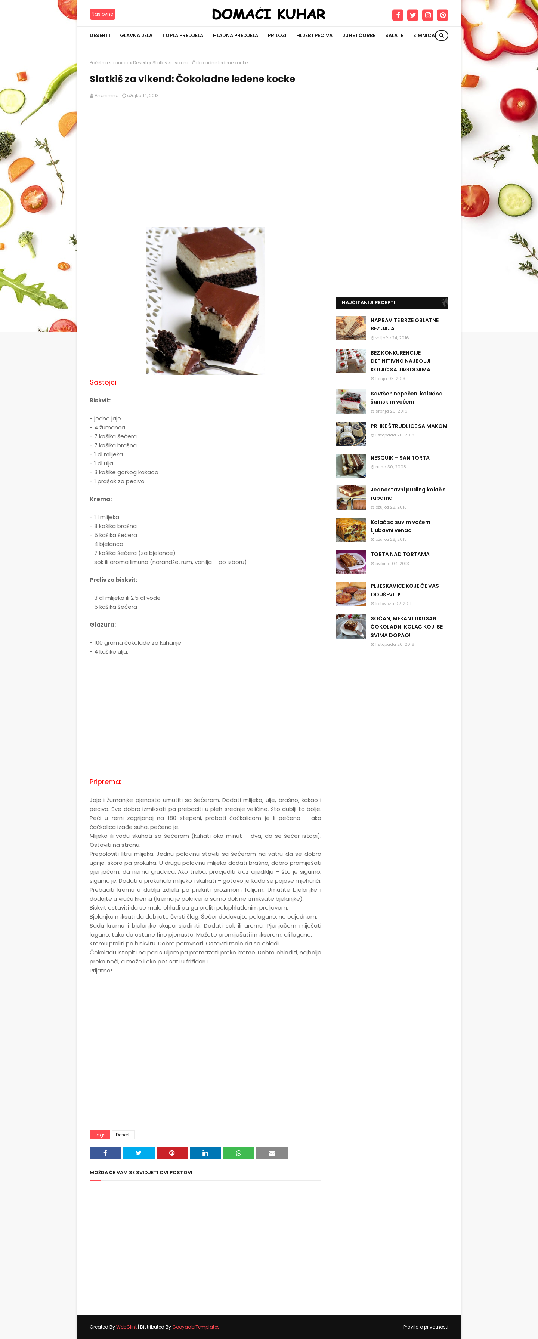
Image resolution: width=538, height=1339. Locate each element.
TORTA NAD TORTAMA (400, 554)
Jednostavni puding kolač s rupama (408, 494)
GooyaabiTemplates (196, 1327)
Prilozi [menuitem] (277, 35)
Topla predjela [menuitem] (182, 35)
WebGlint (126, 1327)
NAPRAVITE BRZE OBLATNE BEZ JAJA (405, 324)
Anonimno (106, 95)
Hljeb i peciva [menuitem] (314, 35)
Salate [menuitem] (394, 35)
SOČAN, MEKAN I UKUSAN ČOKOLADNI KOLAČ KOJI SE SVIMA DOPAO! (407, 627)
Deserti (140, 62)
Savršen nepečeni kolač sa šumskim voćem (407, 397)
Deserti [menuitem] (100, 35)
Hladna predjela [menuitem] (235, 35)
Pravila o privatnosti (426, 1327)
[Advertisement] (205, 159)
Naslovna (103, 14)
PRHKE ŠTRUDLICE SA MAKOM (409, 426)
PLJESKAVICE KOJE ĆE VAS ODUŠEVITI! (405, 590)
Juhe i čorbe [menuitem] (358, 35)
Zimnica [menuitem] (424, 35)
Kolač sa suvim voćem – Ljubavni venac (403, 526)
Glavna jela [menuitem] (136, 35)
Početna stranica (109, 62)
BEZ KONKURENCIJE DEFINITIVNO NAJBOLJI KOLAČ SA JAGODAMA (400, 361)
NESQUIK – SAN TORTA (400, 458)
